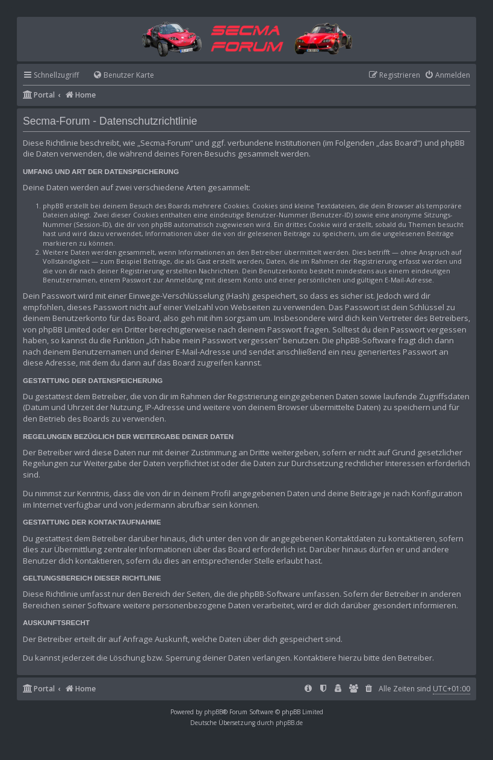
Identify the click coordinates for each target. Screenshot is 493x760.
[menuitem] (118, 75)
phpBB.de (289, 722)
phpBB (213, 712)
